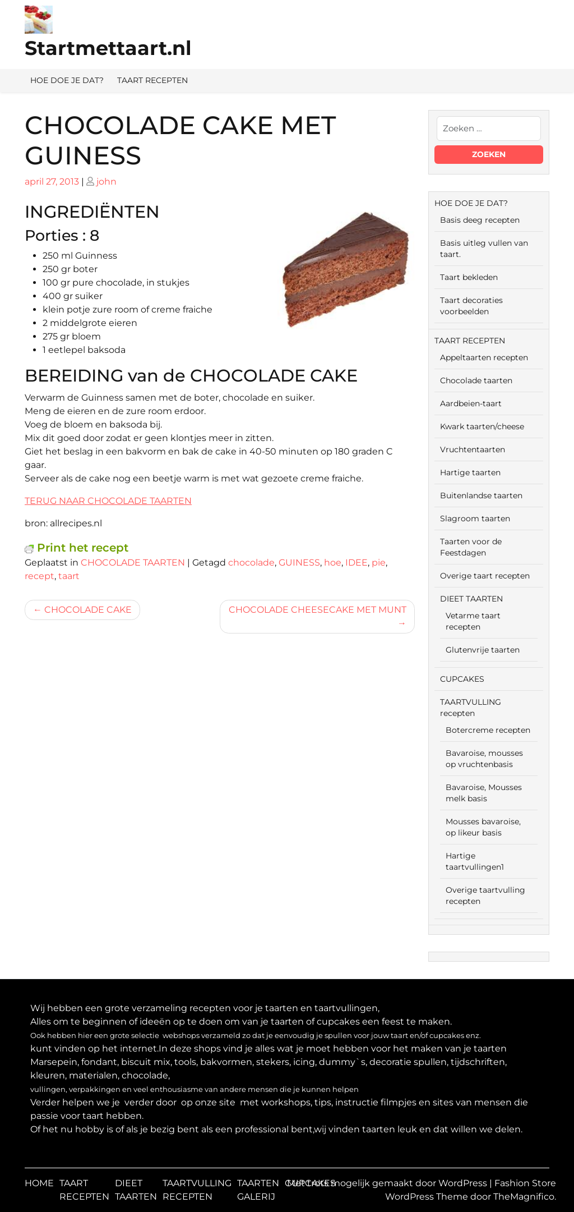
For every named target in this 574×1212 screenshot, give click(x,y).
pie (379, 562)
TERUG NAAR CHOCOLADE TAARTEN (108, 500)
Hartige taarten (470, 472)
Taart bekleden (469, 277)
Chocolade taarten (476, 380)
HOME (39, 1183)
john (106, 181)
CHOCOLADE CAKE (88, 609)
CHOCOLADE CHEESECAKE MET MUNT (317, 609)
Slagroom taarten (475, 518)
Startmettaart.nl (108, 48)
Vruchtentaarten (472, 449)
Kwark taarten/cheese (482, 426)
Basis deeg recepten (480, 220)
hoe (332, 562)
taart (69, 576)
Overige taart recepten (485, 576)
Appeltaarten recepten (484, 357)
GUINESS (299, 562)
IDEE (356, 562)
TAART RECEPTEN (152, 80)
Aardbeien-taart (471, 403)
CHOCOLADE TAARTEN (133, 562)
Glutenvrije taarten (483, 650)
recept (39, 576)
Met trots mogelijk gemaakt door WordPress (388, 1183)
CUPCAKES (462, 679)
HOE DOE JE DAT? (67, 80)
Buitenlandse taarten (481, 495)
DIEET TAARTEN (471, 599)
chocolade (251, 562)
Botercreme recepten (488, 730)
